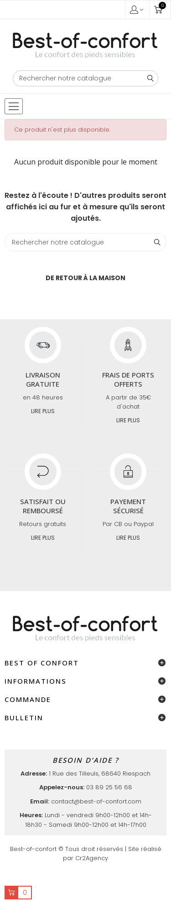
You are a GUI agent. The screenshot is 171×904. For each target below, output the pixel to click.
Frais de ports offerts (128, 379)
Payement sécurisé (128, 506)
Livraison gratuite (43, 379)
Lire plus (43, 411)
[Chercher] (86, 78)
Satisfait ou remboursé (43, 506)
